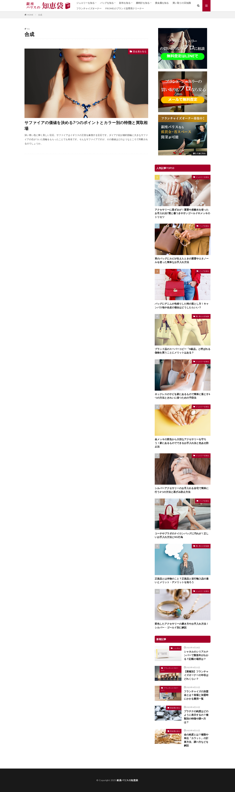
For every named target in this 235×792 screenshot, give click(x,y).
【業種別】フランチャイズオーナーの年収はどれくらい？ (196, 675)
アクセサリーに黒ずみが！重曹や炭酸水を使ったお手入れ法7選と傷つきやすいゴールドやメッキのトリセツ (182, 213)
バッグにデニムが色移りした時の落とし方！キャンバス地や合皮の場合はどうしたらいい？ (182, 305)
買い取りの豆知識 (181, 2)
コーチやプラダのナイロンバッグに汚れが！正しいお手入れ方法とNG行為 (182, 535)
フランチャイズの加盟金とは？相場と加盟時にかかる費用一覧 (196, 695)
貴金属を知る (162, 2)
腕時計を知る (143, 2)
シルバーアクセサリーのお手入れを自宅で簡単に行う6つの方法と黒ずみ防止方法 (182, 490)
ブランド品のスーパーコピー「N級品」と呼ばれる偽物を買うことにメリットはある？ (182, 350)
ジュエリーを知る (85, 2)
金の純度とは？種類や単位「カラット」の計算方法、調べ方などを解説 (196, 740)
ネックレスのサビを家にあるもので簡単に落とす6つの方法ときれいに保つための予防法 (182, 396)
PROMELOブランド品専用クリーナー (124, 8)
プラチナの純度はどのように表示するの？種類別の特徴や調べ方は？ (196, 717)
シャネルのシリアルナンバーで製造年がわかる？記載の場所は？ (196, 655)
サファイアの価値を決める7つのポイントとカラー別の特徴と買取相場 (86, 125)
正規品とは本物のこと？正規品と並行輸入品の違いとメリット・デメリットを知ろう (182, 580)
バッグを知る (107, 2)
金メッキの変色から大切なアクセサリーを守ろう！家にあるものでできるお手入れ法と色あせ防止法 (182, 443)
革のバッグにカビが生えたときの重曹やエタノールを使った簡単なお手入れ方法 (182, 260)
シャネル (176, 648)
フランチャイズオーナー (89, 8)
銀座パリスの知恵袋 (127, 780)
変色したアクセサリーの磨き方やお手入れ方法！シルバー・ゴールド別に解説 (182, 625)
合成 (40, 15)
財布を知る (125, 2)
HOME (30, 15)
